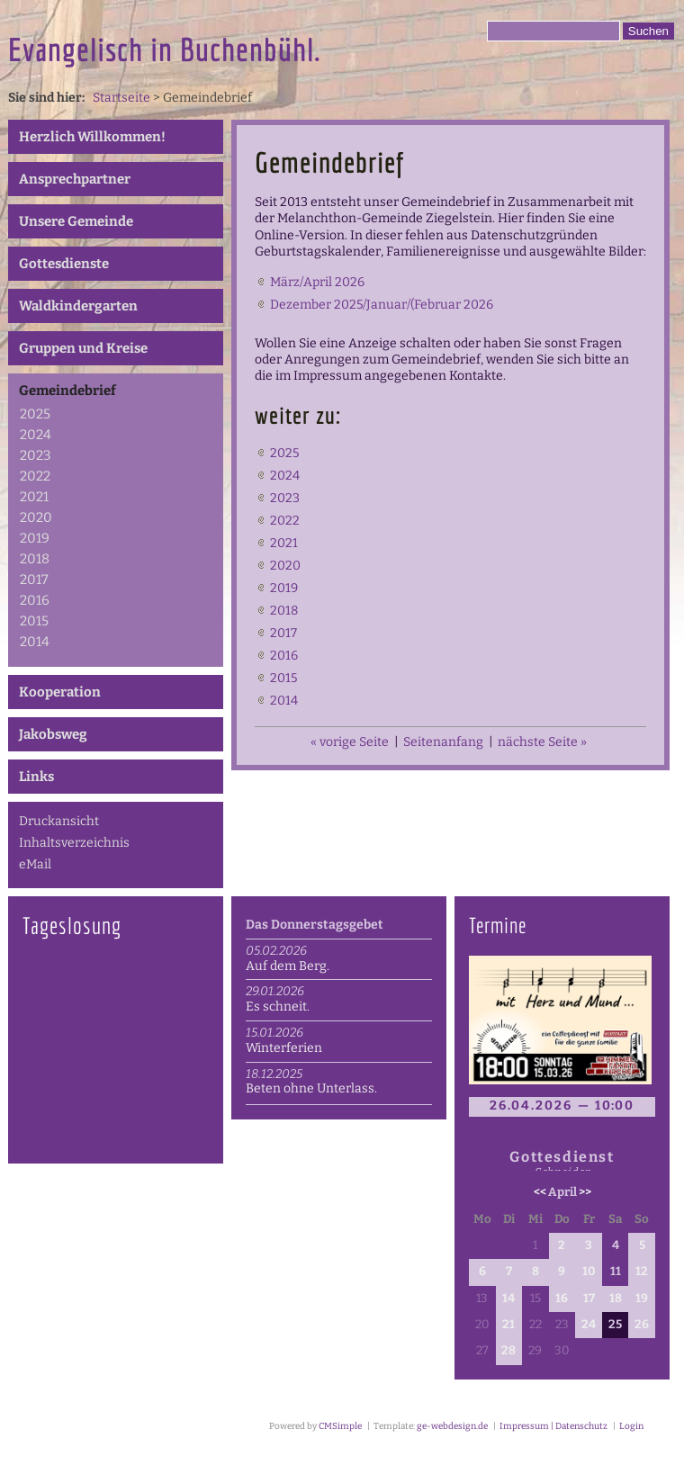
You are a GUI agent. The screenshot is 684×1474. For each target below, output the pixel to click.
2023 (35, 455)
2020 (36, 517)
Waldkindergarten (78, 306)
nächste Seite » (542, 742)
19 (641, 1298)
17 (589, 1298)
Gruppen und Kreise (83, 348)
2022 (35, 476)
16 (561, 1298)
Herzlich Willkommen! (92, 137)
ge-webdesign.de (452, 1426)
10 (588, 1271)
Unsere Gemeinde (76, 221)
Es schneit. (278, 1006)
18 (615, 1298)
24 (588, 1324)
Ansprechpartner (74, 179)
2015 (34, 621)
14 (508, 1298)
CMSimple (340, 1426)
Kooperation (60, 692)
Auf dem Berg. (287, 966)
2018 (35, 559)
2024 (35, 435)
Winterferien (284, 1048)
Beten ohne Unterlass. (311, 1088)
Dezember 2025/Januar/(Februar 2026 (381, 304)
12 (641, 1271)
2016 (35, 600)
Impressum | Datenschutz (553, 1426)
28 (508, 1351)
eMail (35, 864)
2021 (34, 497)
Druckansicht (59, 821)
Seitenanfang (443, 742)
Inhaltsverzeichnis (74, 842)
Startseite (121, 97)
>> (585, 1192)
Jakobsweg (53, 734)
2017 (34, 579)
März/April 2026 (317, 282)
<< (540, 1192)
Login (631, 1426)
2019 (35, 538)
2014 (35, 642)
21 (508, 1324)
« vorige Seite (349, 742)
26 (641, 1324)
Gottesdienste (64, 264)
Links (36, 776)
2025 (35, 414)
